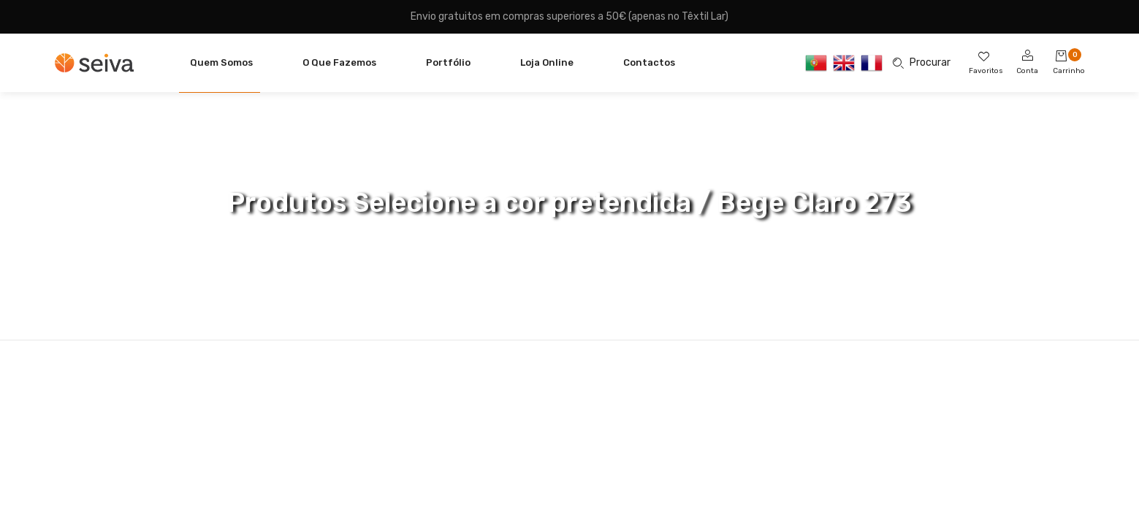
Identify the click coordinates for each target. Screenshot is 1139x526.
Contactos (649, 62)
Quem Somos (221, 62)
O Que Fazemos (339, 62)
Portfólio (448, 62)
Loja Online (547, 62)
